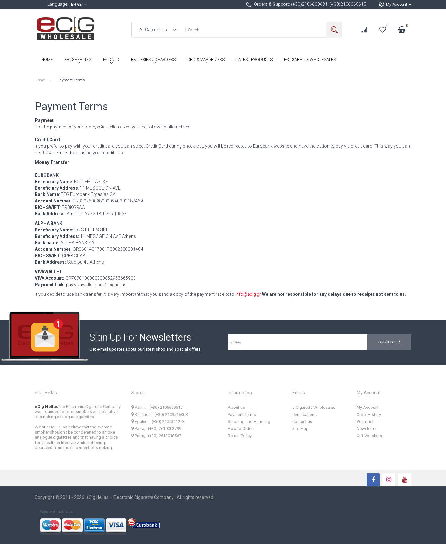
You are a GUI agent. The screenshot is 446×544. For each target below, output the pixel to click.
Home (40, 80)
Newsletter (366, 428)
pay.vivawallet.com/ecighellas (96, 284)
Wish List (365, 421)
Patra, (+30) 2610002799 (156, 428)
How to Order (240, 428)
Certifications (304, 414)
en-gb (78, 4)
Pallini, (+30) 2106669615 (156, 407)
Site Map (300, 428)
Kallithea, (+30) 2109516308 (159, 414)
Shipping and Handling (249, 421)
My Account (398, 4)
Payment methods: (57, 511)
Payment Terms (71, 80)
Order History (369, 414)
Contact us (302, 421)
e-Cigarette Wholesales (313, 407)
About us (236, 407)
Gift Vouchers (369, 435)
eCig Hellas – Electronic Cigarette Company (130, 497)
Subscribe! (389, 342)
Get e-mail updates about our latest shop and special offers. (145, 349)
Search (334, 30)
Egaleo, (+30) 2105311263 (158, 421)
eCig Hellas (47, 406)
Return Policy (240, 435)
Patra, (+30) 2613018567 (156, 435)
